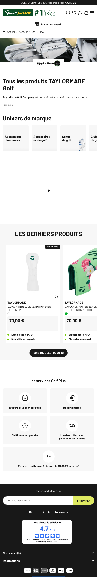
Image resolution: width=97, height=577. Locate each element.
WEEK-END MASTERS (31, 2)
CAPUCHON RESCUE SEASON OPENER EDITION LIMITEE (29, 308)
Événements (61, 512)
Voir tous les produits (48, 352)
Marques (23, 31)
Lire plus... (9, 104)
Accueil (11, 31)
